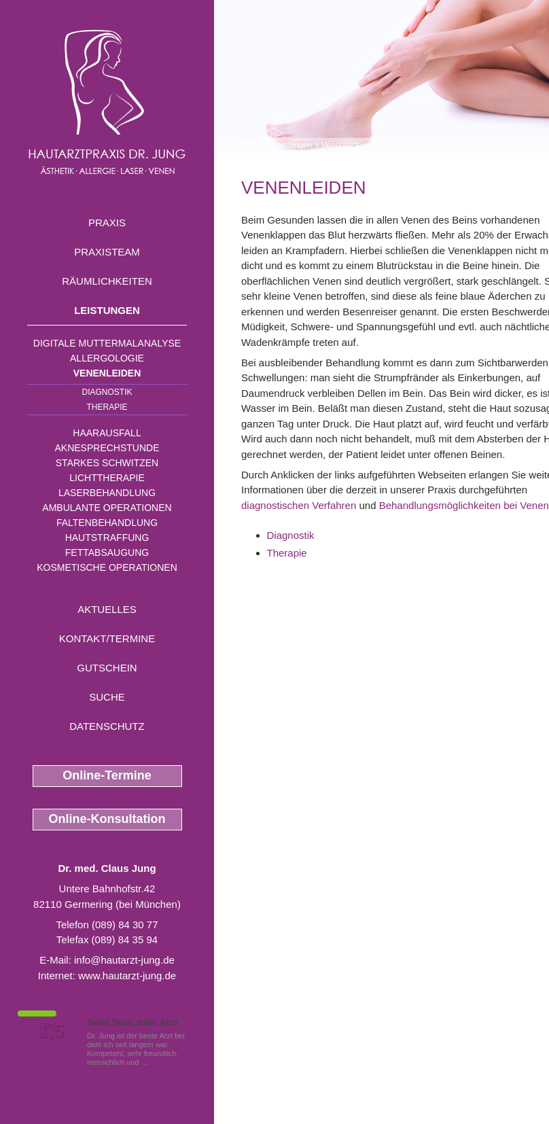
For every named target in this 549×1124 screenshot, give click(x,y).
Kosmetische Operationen (107, 567)
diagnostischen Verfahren (298, 505)
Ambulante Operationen (106, 507)
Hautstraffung (107, 537)
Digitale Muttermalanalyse (107, 343)
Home (252, 145)
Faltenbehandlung (107, 522)
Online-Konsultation (107, 819)
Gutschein (107, 667)
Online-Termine (107, 775)
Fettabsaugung (107, 552)
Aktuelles (107, 609)
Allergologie (107, 358)
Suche (107, 697)
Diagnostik (107, 392)
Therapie (106, 407)
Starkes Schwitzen (107, 462)
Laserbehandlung (107, 492)
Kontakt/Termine (107, 638)
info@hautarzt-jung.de (124, 960)
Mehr (159, 1062)
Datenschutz (107, 726)
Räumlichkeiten (107, 281)
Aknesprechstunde (106, 447)
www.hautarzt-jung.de (127, 975)
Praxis (107, 222)
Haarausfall (107, 432)
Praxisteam (107, 252)
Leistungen (107, 310)
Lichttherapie (106, 477)
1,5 (51, 1031)
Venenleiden (107, 373)
